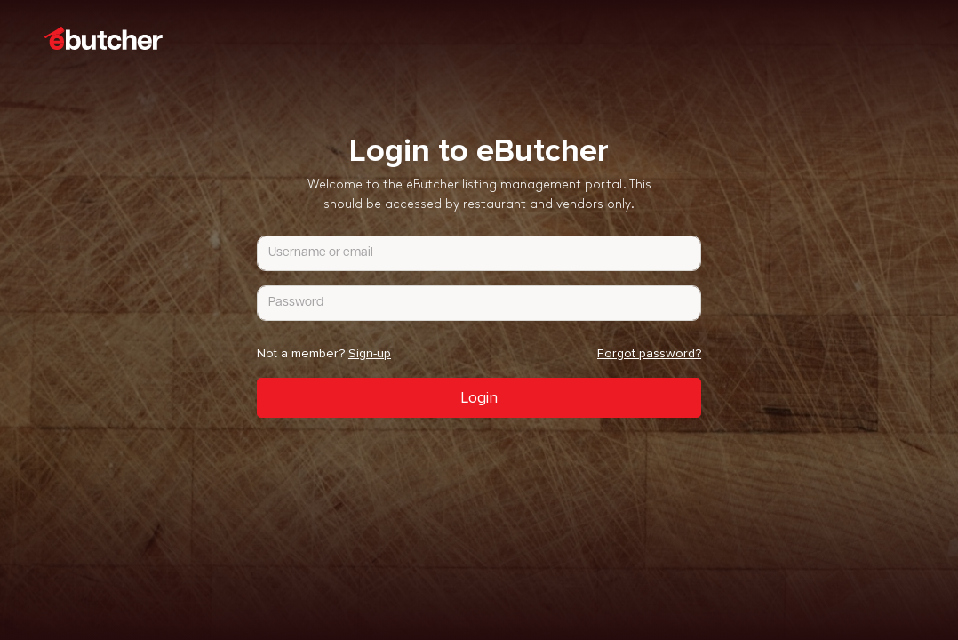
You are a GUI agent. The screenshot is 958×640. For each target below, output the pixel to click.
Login (479, 397)
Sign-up (369, 353)
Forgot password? (649, 353)
